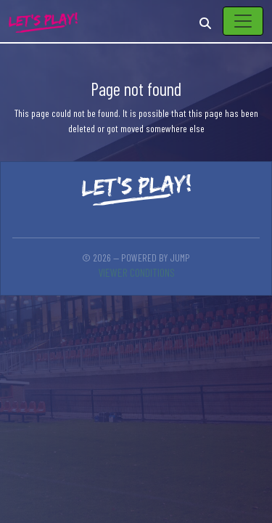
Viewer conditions (136, 272)
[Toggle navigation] (243, 21)
